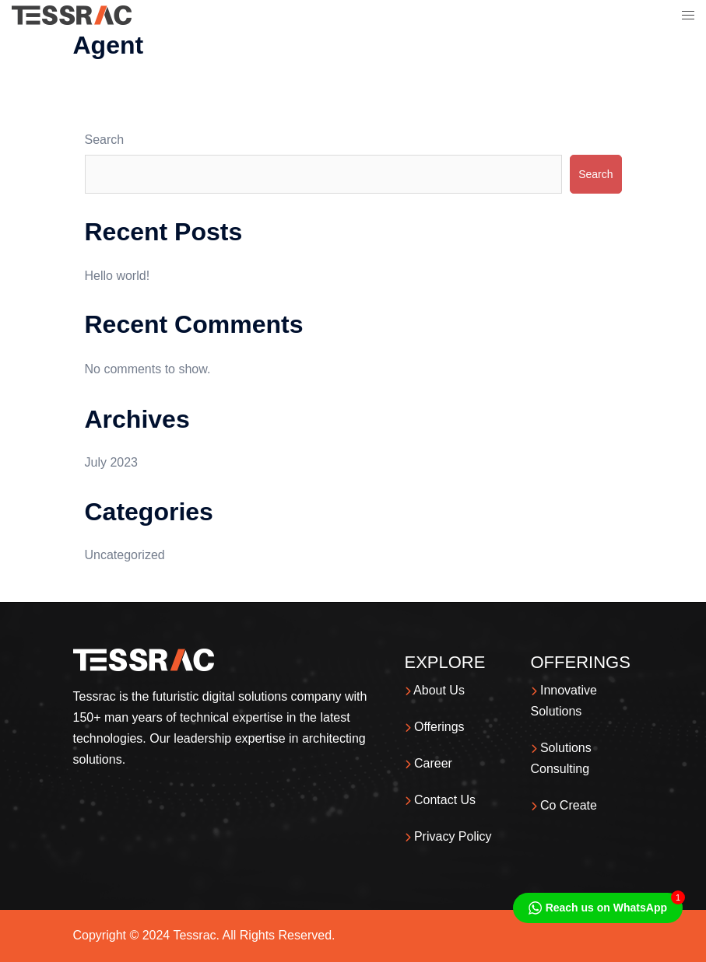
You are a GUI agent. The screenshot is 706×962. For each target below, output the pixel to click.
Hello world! (117, 275)
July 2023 (112, 462)
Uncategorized (125, 554)
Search (105, 139)
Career (428, 763)
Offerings (435, 726)
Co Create (564, 805)
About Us (435, 690)
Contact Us (440, 799)
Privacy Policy (448, 836)
